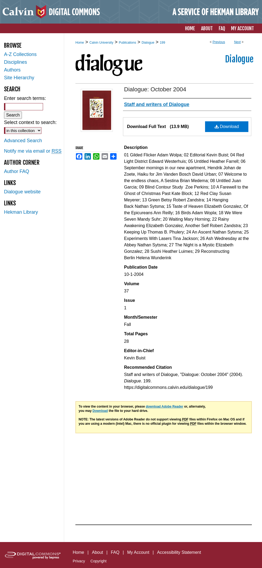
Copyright (98, 561)
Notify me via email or (32, 151)
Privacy (79, 561)
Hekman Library (21, 212)
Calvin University (101, 42)
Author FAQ (16, 171)
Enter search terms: (25, 98)
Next (237, 42)
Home (79, 42)
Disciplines (15, 62)
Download (227, 126)
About (97, 552)
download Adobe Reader (164, 406)
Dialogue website (22, 191)
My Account (138, 552)
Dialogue (148, 42)
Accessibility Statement (179, 552)
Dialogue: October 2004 (155, 89)
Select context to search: (30, 122)
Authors (12, 70)
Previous (219, 42)
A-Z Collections (20, 54)
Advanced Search (23, 140)
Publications (127, 42)
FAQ (115, 552)
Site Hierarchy (19, 77)
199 (162, 42)
